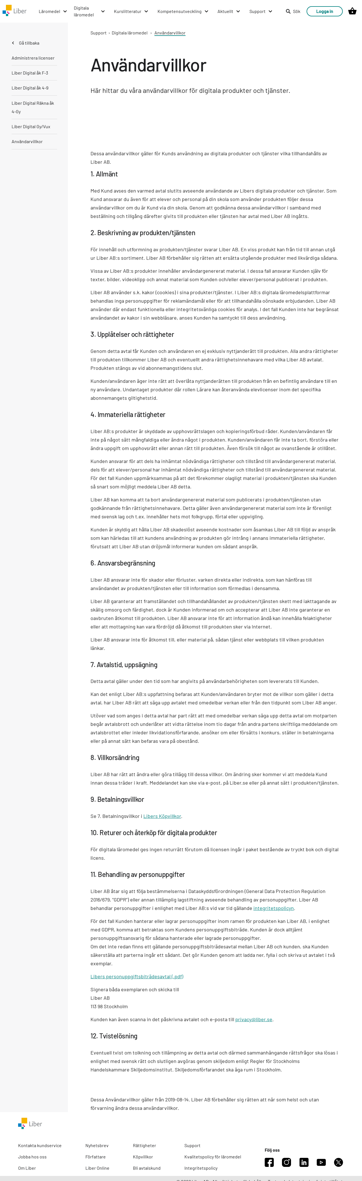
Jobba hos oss (32, 1156)
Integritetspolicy (200, 1168)
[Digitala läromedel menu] (89, 11)
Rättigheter (144, 1145)
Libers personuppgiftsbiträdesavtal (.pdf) (136, 976)
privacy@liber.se (253, 1019)
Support (98, 32)
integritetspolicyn (273, 908)
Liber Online (97, 1168)
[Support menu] (261, 11)
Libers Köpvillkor (162, 816)
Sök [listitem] (293, 11)
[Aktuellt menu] (229, 11)
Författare (95, 1156)
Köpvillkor (143, 1156)
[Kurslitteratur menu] (131, 11)
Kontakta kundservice (40, 1145)
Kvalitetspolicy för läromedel (212, 1156)
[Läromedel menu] (53, 11)
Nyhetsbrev (97, 1145)
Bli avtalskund (147, 1168)
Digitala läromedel (130, 32)
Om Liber (27, 1168)
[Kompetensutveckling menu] (183, 11)
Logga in (324, 11)
